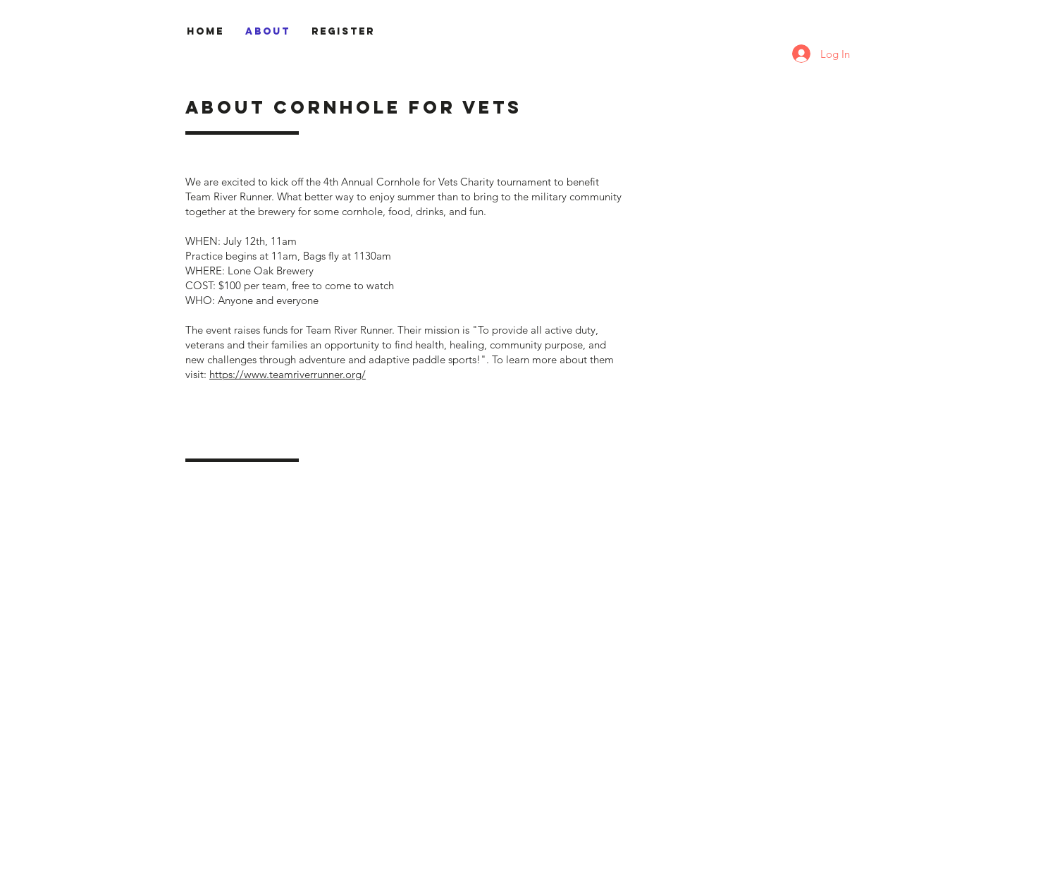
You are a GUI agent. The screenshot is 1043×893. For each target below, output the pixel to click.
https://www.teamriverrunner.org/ (287, 374)
